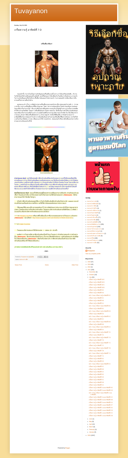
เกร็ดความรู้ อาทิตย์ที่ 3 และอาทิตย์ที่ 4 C (101, 397)
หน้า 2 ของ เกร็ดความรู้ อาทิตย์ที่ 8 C (99, 316)
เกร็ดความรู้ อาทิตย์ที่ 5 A (96, 385)
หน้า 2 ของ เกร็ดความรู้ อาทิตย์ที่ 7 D (99, 337)
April (90, 424)
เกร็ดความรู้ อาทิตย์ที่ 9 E (96, 290)
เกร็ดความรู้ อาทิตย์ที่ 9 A (96, 303)
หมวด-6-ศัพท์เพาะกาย (93, 224)
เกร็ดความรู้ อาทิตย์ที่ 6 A (96, 372)
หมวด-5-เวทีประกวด (93, 210)
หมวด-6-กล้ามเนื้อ (92, 217)
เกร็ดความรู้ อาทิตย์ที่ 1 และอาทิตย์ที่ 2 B (101, 415)
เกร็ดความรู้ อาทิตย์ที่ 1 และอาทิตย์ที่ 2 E (101, 407)
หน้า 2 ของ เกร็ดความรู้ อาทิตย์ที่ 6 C (99, 364)
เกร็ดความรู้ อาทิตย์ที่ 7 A (96, 356)
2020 (89, 435)
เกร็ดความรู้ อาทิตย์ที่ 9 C (96, 298)
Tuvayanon (31, 11)
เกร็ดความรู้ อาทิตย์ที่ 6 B (96, 369)
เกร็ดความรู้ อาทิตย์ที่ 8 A (96, 329)
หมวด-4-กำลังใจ (92, 208)
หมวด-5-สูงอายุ (91, 215)
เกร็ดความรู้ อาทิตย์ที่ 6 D (96, 361)
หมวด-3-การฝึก (91, 206)
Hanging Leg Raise (26, 216)
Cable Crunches (25, 224)
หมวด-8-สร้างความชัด (94, 236)
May (90, 421)
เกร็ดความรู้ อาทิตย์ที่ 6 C (96, 366)
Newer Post (18, 265)
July (90, 277)
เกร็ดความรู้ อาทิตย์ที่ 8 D (96, 314)
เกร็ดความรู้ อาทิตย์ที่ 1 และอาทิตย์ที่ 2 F (100, 405)
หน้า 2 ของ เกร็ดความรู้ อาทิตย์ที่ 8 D (99, 311)
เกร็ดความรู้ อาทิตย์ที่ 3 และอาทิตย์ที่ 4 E (101, 387)
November (92, 272)
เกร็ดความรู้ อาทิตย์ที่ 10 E (96, 279)
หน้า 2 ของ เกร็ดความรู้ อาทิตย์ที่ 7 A (99, 353)
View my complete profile (93, 253)
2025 (89, 262)
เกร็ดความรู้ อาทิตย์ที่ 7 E (96, 335)
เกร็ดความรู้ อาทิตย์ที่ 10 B (96, 287)
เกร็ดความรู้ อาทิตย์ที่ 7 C (96, 345)
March (91, 427)
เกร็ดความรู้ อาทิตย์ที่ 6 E (96, 358)
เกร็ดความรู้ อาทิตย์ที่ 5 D (96, 377)
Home (47, 265)
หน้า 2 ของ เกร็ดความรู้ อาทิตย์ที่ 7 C (99, 343)
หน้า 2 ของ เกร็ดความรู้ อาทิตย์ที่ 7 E (99, 332)
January (91, 432)
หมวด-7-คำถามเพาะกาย (94, 229)
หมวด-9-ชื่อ (90, 238)
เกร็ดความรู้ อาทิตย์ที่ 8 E (96, 308)
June (90, 419)
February (92, 429)
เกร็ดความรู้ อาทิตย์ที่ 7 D (96, 340)
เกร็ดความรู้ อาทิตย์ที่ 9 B (96, 300)
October (91, 274)
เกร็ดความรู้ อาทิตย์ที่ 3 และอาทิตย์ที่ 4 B (101, 400)
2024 (89, 264)
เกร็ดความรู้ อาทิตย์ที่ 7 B (96, 351)
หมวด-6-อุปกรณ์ (92, 226)
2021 (89, 269)
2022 (89, 267)
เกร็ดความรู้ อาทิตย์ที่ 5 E (96, 374)
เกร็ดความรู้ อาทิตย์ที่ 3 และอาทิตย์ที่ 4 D (101, 390)
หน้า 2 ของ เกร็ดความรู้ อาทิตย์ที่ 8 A (99, 327)
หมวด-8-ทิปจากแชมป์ (93, 231)
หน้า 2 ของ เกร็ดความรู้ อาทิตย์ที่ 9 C (99, 295)
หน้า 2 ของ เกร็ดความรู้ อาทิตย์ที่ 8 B (99, 322)
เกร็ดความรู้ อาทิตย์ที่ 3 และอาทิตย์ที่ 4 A (101, 402)
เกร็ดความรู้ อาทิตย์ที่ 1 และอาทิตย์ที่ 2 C (101, 413)
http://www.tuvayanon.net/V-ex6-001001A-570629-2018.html (52, 218)
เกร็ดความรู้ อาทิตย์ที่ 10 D (96, 282)
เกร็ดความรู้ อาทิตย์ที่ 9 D (96, 292)
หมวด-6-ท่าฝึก (91, 220)
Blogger (67, 448)
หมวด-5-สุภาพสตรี (92, 213)
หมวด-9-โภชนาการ (93, 240)
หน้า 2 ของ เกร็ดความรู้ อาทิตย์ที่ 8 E (99, 306)
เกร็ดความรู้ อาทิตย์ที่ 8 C (96, 319)
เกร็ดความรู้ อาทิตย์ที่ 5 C (96, 379)
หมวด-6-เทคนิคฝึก (92, 222)
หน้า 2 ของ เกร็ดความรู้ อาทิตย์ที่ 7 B (99, 348)
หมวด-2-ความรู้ (91, 201)
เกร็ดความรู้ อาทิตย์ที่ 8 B (96, 324)
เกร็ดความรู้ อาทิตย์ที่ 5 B (96, 382)
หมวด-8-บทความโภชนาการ (95, 233)
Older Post (75, 265)
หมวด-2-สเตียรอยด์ (93, 203)
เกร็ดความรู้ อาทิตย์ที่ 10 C (96, 285)
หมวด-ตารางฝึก (23, 259)
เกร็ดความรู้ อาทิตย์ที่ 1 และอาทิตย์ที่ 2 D (101, 410)
